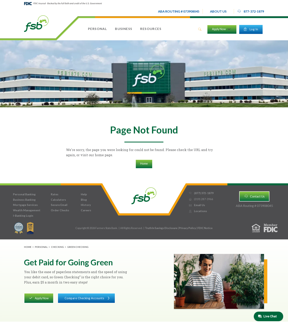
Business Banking (24, 199)
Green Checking (77, 246)
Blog (84, 199)
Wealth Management (26, 210)
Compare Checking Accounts (86, 298)
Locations (198, 211)
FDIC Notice (205, 228)
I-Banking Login (23, 215)
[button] (218, 11)
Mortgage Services (25, 204)
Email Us (197, 205)
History (86, 204)
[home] (36, 23)
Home (144, 163)
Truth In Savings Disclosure (161, 228)
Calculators (58, 199)
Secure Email (59, 204)
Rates (54, 194)
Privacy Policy (187, 228)
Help (84, 194)
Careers (86, 210)
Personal (41, 246)
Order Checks (60, 210)
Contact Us (254, 196)
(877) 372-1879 (201, 193)
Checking (57, 246)
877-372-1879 (250, 11)
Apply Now (39, 298)
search (199, 29)
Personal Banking (24, 194)
